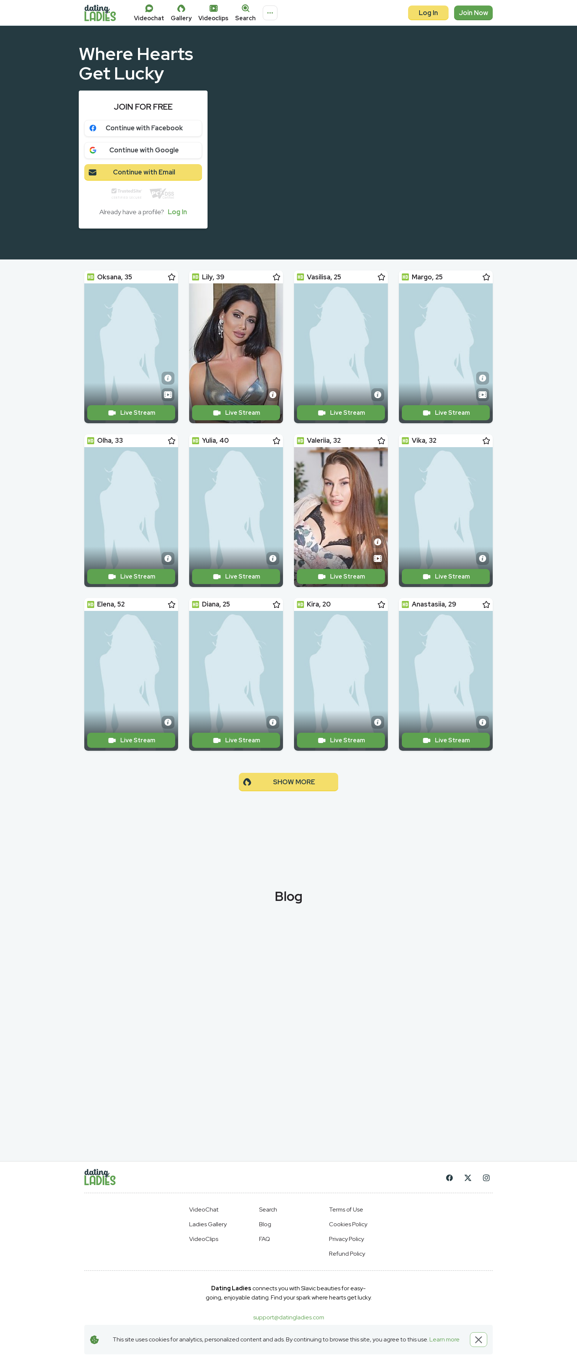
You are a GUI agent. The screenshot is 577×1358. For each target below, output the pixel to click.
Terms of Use (346, 1209)
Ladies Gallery (208, 1224)
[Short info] (168, 378)
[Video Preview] (168, 394)
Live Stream (131, 412)
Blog (265, 1224)
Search (268, 1209)
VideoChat (204, 1209)
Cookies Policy (348, 1224)
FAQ (264, 1239)
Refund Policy (347, 1254)
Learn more (444, 1339)
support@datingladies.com (288, 1317)
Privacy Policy (346, 1239)
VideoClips (203, 1239)
